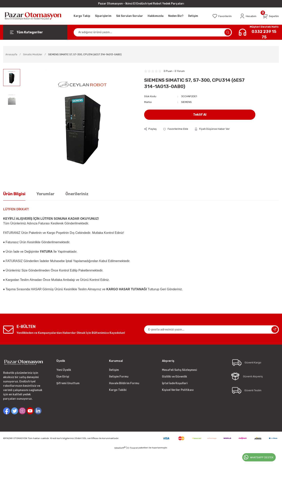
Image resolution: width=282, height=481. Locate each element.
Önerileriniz (77, 193)
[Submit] (274, 329)
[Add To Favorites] (175, 129)
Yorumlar (45, 193)
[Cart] (271, 16)
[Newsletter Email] (211, 329)
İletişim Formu (118, 376)
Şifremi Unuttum (68, 383)
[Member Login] (248, 16)
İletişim (114, 370)
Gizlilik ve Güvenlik (174, 376)
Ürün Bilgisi (14, 193)
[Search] (153, 32)
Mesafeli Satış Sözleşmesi (179, 370)
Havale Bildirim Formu (124, 383)
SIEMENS (186, 102)
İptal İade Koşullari (175, 383)
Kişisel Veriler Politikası (178, 390)
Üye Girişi (62, 376)
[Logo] (35, 16)
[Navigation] (35, 32)
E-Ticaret (132, 448)
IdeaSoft (120, 447)
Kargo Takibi (118, 390)
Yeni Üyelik (63, 370)
